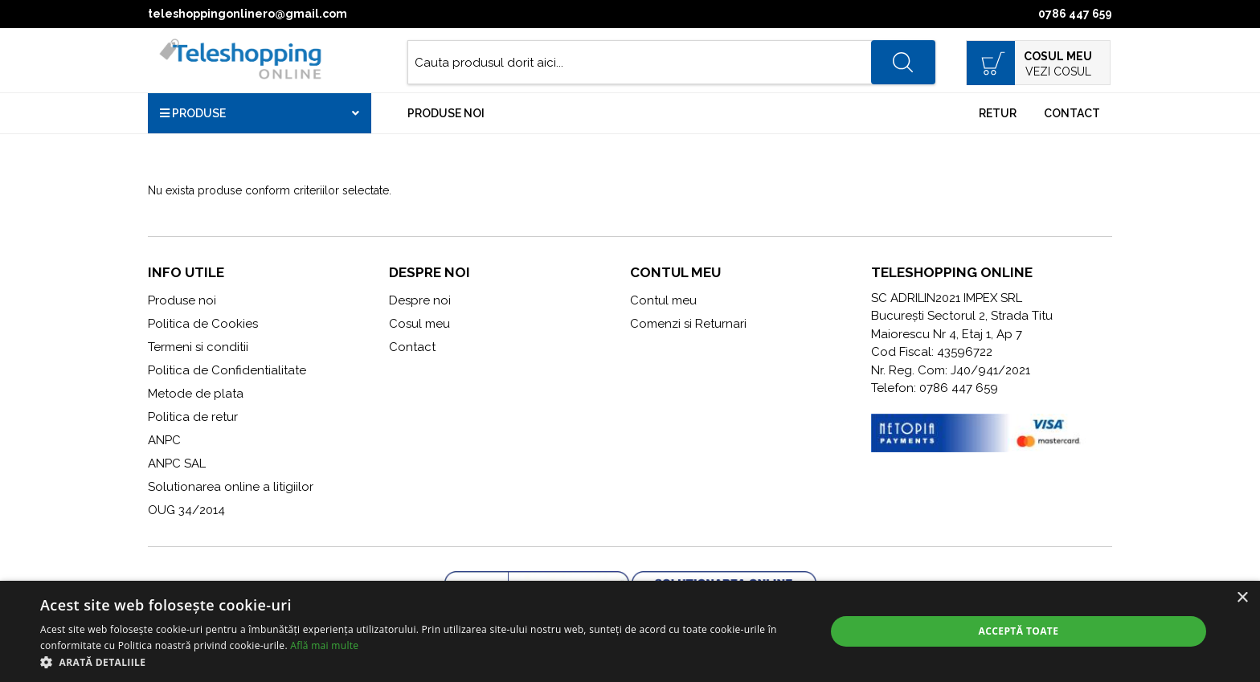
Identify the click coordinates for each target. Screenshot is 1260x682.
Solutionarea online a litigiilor (230, 487)
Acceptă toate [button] (1019, 631)
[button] (421, 662)
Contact (1072, 113)
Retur (998, 113)
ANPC (164, 440)
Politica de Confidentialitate (227, 370)
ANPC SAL (177, 463)
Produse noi (446, 113)
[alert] (630, 631)
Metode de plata (195, 393)
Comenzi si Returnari (688, 323)
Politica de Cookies (203, 323)
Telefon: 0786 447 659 (934, 388)
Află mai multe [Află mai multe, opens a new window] (324, 645)
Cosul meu (419, 323)
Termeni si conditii (198, 347)
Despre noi (420, 300)
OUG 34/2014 (186, 510)
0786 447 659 (1075, 13)
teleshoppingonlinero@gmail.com (247, 13)
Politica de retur (193, 417)
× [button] (1242, 598)
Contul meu (663, 300)
